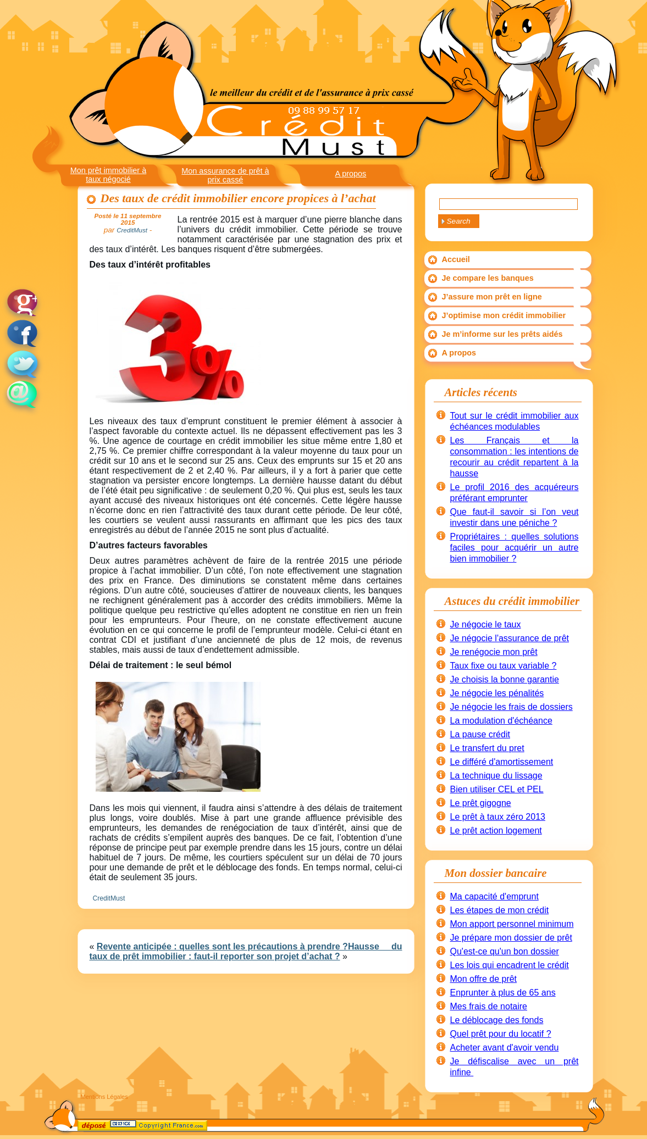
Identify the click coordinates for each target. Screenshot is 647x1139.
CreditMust (109, 898)
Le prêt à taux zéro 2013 (497, 816)
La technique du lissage (496, 775)
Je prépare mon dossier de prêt (511, 937)
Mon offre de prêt (483, 979)
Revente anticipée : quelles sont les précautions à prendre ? (222, 946)
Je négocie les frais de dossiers (511, 707)
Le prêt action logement (496, 830)
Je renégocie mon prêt (494, 652)
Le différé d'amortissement (502, 761)
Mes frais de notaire (489, 1006)
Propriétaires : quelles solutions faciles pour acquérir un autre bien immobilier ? (514, 547)
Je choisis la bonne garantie (504, 679)
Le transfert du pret (487, 748)
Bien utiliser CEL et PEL (497, 789)
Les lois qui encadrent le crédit (509, 965)
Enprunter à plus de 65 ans (503, 992)
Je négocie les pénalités (497, 693)
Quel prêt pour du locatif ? (500, 1033)
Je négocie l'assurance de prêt (509, 638)
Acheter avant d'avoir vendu (504, 1047)
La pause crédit (480, 734)
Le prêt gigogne (480, 803)
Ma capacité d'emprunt (494, 896)
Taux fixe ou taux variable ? (503, 665)
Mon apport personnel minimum (512, 924)
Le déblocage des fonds (497, 1020)
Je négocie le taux (485, 624)
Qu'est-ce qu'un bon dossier (504, 951)
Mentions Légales (104, 1096)
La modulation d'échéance (501, 720)
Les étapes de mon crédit (499, 910)
